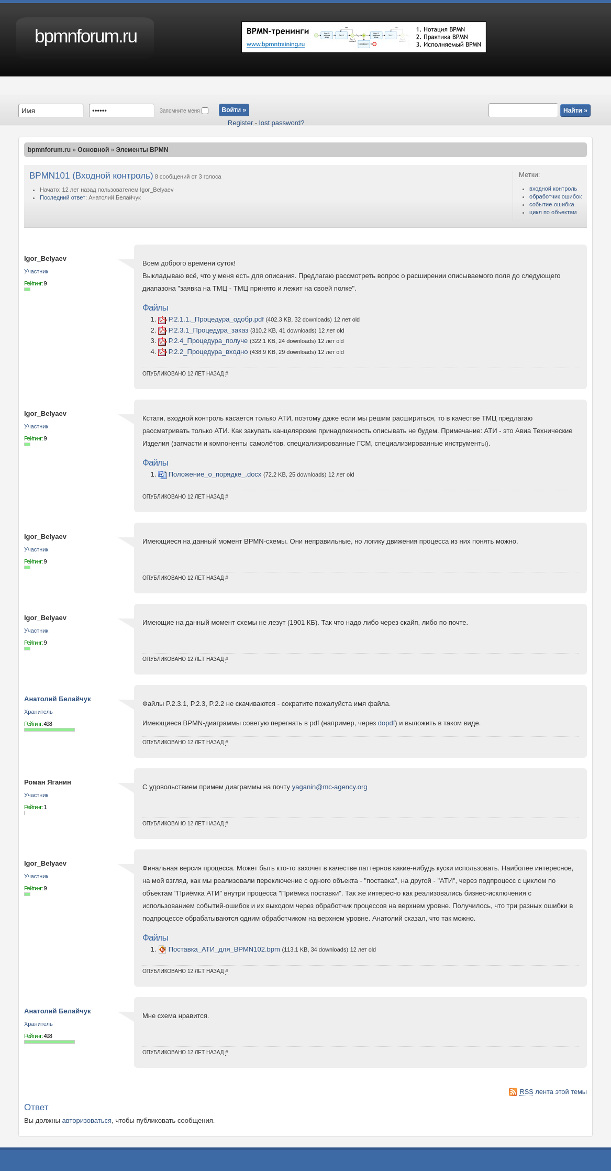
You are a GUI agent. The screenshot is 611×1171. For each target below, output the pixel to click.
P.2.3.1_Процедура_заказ (209, 330)
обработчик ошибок (555, 196)
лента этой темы (553, 1092)
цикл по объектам (553, 212)
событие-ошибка (551, 204)
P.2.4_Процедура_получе (208, 341)
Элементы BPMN (142, 149)
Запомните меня (184, 110)
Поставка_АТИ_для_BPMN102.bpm (224, 949)
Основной (93, 149)
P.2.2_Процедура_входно (208, 352)
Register (240, 123)
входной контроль (553, 188)
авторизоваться (87, 1120)
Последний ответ (62, 197)
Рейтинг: (36, 283)
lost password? (282, 123)
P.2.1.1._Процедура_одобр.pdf (216, 319)
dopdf (386, 723)
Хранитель (38, 712)
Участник (36, 271)
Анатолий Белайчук (57, 699)
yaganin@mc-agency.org (330, 787)
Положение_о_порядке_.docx (215, 474)
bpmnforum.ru (86, 36)
